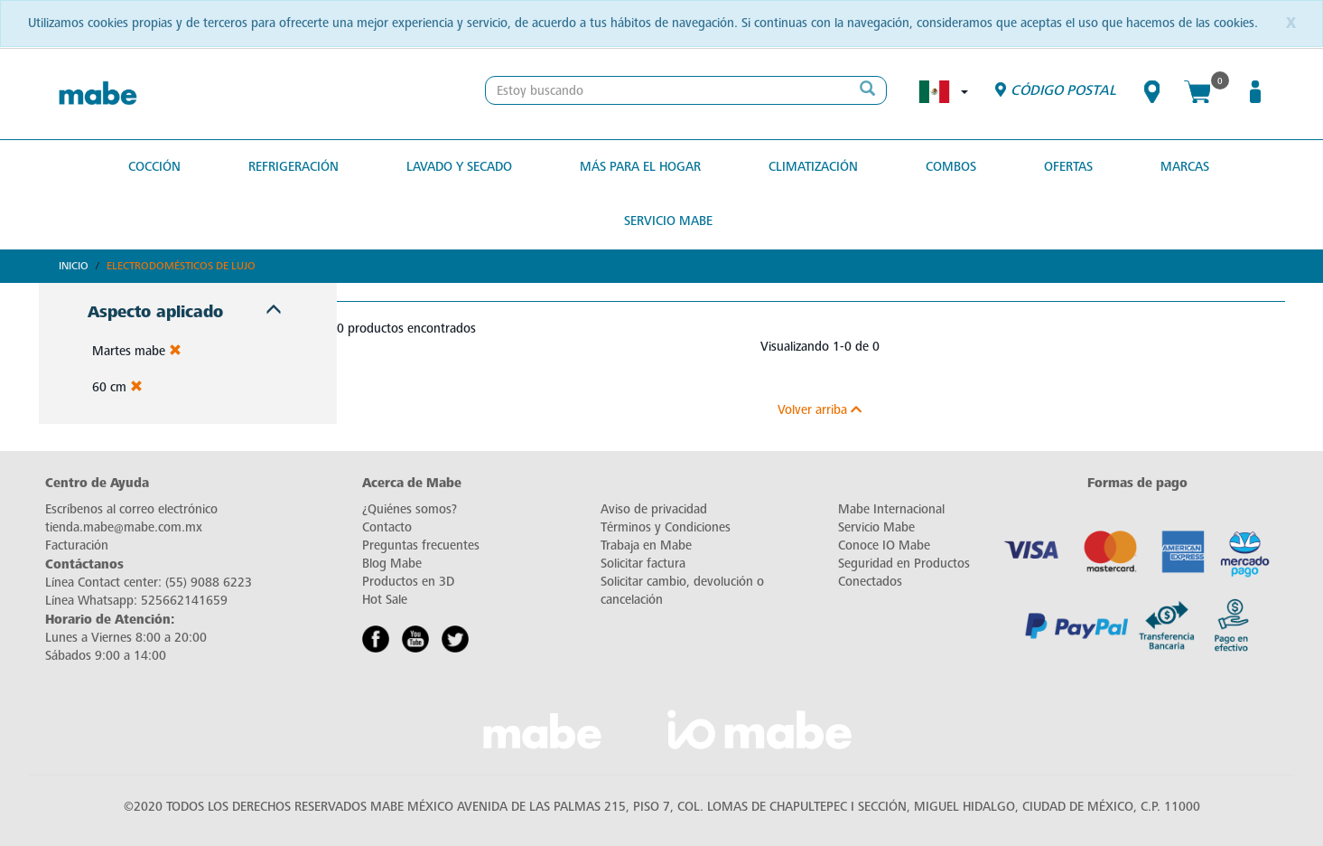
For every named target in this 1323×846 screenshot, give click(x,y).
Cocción (154, 167)
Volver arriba (820, 410)
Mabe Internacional (891, 509)
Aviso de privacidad (654, 509)
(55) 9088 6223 (208, 582)
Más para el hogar (640, 167)
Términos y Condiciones (666, 527)
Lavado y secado (459, 167)
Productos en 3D (408, 581)
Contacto (387, 527)
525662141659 (184, 600)
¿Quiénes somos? (409, 509)
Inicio (74, 265)
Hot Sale (384, 599)
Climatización (813, 167)
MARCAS (1184, 167)
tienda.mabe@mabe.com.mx (123, 527)
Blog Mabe (392, 563)
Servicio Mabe (668, 221)
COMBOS (951, 167)
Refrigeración (293, 167)
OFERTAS (1068, 167)
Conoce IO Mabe (884, 545)
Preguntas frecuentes (421, 545)
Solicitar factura (643, 563)
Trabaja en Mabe (646, 545)
